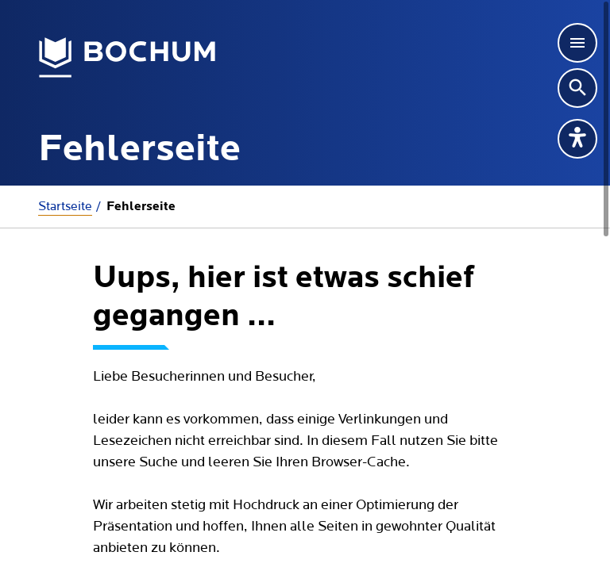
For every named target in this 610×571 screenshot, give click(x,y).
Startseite (65, 206)
